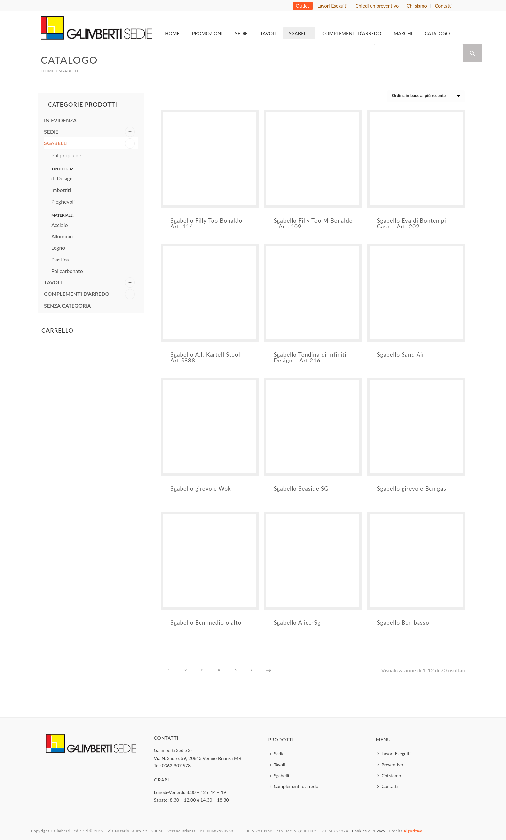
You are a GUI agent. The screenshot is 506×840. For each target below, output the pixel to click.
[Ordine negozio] (426, 96)
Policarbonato (67, 271)
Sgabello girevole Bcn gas (411, 488)
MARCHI (403, 33)
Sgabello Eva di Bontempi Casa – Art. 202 (411, 223)
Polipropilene (66, 155)
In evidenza (60, 120)
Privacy (378, 831)
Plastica (60, 259)
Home (172, 33)
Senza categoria (67, 305)
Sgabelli (299, 33)
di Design (61, 178)
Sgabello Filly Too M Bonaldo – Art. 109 (313, 223)
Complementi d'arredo (76, 294)
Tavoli (268, 33)
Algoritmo (413, 831)
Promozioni (207, 33)
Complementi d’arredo (351, 33)
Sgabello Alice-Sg (297, 622)
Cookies (359, 831)
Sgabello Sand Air (401, 354)
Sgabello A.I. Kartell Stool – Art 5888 (207, 357)
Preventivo (390, 764)
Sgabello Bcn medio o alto (205, 622)
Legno (58, 247)
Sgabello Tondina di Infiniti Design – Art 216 (310, 357)
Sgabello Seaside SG (301, 488)
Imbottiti (61, 190)
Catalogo (437, 33)
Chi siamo (389, 775)
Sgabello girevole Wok (200, 488)
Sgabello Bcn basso (403, 622)
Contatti (387, 786)
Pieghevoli (63, 201)
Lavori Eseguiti (394, 753)
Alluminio (62, 236)
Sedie (241, 33)
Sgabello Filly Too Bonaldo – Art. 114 (208, 223)
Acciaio (59, 225)
